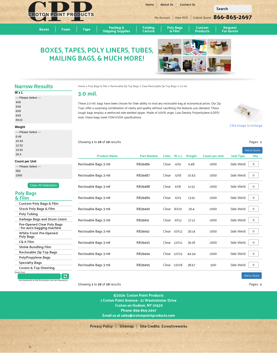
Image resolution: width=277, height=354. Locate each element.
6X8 (18, 111)
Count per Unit (213, 156)
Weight (191, 156)
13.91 (19, 149)
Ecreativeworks (174, 326)
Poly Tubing (28, 214)
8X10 (19, 119)
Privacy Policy (101, 326)
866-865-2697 (232, 16)
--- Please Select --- (28, 97)
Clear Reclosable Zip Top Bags (159, 86)
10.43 (19, 141)
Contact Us (187, 6)
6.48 (18, 136)
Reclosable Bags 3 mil (94, 164)
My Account (162, 17)
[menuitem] (43, 97)
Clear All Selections (43, 185)
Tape (86, 29)
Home (150, 6)
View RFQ (181, 17)
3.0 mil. (183, 86)
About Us (166, 6)
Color (167, 156)
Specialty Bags (30, 262)
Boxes (44, 29)
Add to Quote (252, 150)
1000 (19, 175)
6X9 (18, 115)
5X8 (18, 106)
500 (18, 170)
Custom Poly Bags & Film (38, 203)
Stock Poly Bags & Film (37, 208)
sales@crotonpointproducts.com (148, 315)
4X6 (18, 102)
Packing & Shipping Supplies (116, 29)
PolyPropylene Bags (34, 257)
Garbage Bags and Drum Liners (43, 219)
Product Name (107, 156)
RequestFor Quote (230, 29)
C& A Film (26, 241)
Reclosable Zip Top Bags (124, 86)
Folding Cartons (148, 29)
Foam (65, 29)
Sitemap (127, 326)
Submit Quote (202, 17)
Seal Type (238, 156)
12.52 (19, 145)
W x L (178, 156)
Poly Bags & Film (175, 29)
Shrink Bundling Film (35, 247)
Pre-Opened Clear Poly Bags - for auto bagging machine (41, 226)
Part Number (149, 156)
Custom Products (202, 29)
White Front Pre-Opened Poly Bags (38, 235)
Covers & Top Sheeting (37, 268)
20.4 (18, 154)
